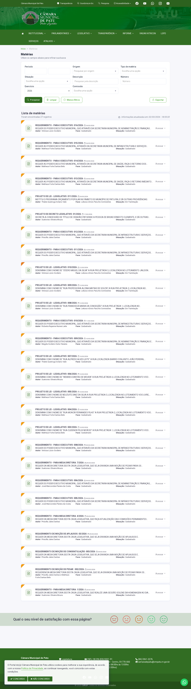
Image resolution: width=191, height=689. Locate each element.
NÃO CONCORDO (40, 679)
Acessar (160, 128)
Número (125, 77)
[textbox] (95, 71)
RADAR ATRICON (148, 33)
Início (23, 49)
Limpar (52, 100)
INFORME (128, 33)
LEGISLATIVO (84, 33)
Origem (76, 66)
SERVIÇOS (33, 41)
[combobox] (95, 71)
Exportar (158, 100)
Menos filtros (72, 100)
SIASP (85, 685)
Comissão (78, 86)
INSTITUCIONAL (37, 33)
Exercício (29, 86)
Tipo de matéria (128, 66)
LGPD (163, 33)
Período (29, 66)
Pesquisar (33, 100)
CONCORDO (17, 679)
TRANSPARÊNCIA (107, 33)
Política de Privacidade (32, 668)
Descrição (78, 77)
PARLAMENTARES (61, 33)
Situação (29, 77)
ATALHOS (49, 41)
